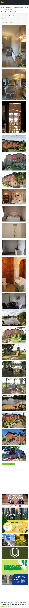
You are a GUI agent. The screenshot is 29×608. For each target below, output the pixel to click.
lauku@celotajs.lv (6, 606)
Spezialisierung (6, 19)
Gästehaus (5, 15)
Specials (15, 15)
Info (11, 22)
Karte (17, 19)
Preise (13, 19)
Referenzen (5, 22)
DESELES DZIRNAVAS (8, 11)
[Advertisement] (14, 481)
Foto (10, 15)
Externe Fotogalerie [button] (8, 464)
